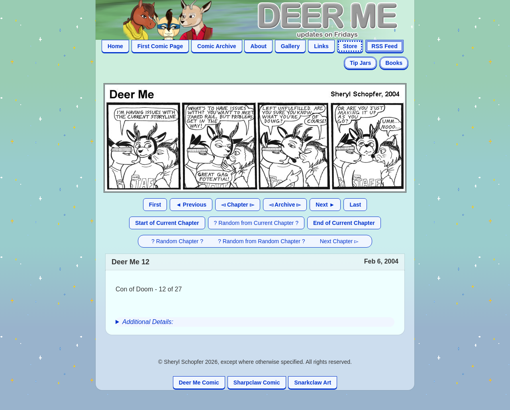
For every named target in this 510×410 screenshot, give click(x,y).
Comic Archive (216, 46)
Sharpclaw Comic (256, 382)
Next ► (325, 204)
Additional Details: (147, 321)
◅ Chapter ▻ (237, 204)
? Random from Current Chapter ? (256, 223)
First (155, 204)
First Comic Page (160, 46)
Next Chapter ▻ (339, 241)
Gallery (290, 46)
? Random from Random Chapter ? (261, 241)
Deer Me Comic (199, 382)
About (258, 46)
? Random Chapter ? (177, 241)
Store (350, 46)
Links (321, 46)
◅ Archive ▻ (285, 204)
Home (115, 46)
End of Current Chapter (344, 223)
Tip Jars (360, 63)
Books (393, 63)
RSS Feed (384, 46)
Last (355, 204)
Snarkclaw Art (312, 382)
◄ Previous (191, 204)
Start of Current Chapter (167, 223)
